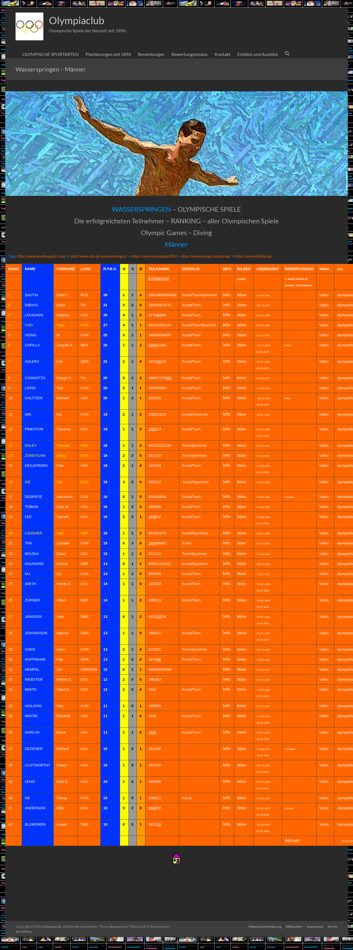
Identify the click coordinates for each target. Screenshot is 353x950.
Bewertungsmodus (189, 54)
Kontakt (222, 54)
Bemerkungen (151, 54)
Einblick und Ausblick (257, 54)
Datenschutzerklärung (264, 926)
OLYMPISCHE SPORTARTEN (51, 54)
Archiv (332, 926)
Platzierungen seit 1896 (108, 54)
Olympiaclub (76, 20)
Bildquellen (294, 926)
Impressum (315, 926)
